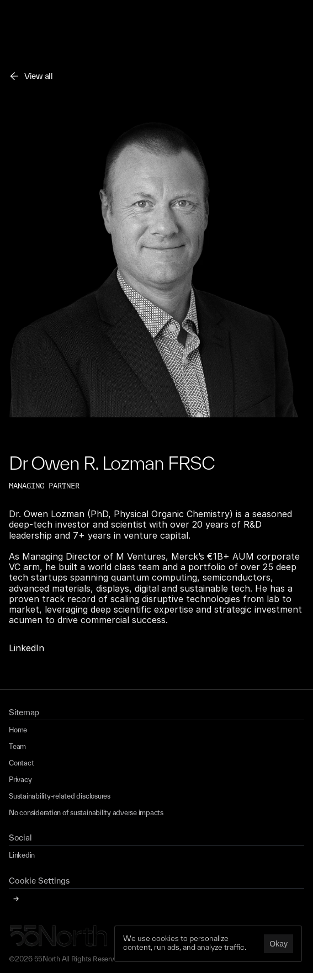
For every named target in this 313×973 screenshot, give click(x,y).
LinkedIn (26, 647)
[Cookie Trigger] (39, 881)
